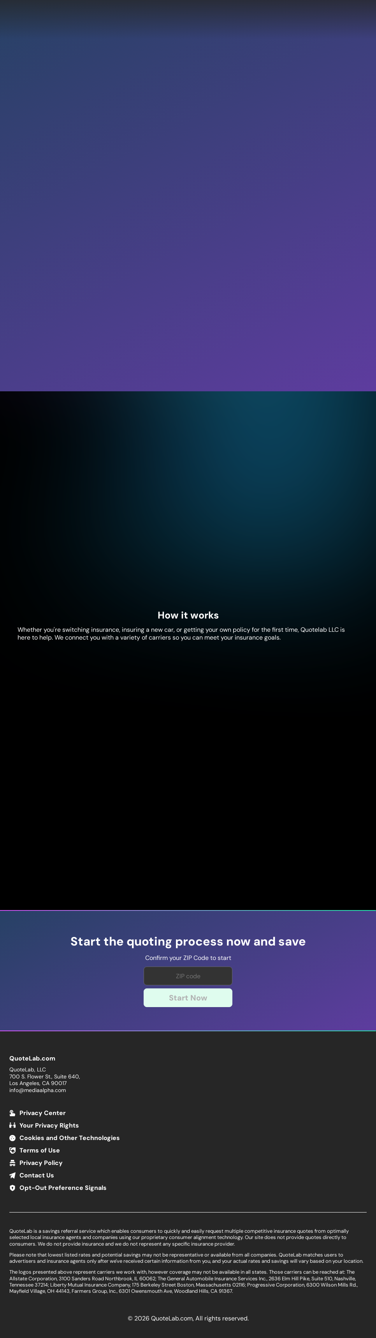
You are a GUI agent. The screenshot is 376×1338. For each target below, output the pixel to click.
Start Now (188, 998)
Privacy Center (42, 1113)
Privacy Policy (41, 1163)
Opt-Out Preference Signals (63, 1188)
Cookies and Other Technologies (69, 1138)
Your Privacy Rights (49, 1125)
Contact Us (36, 1175)
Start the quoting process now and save (188, 941)
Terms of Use (39, 1150)
